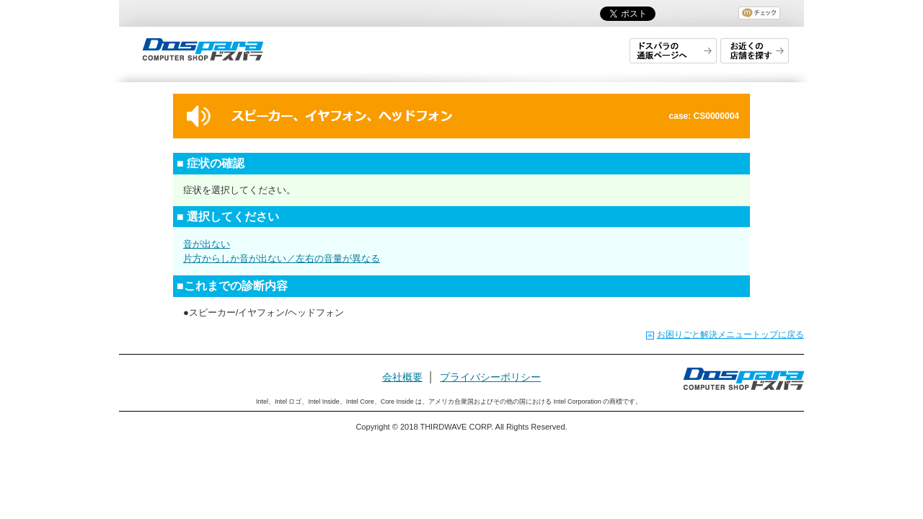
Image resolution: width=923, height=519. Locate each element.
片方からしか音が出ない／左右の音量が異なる (281, 258)
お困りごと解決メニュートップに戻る (730, 334)
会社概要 (402, 377)
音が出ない (206, 244)
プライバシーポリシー (490, 377)
